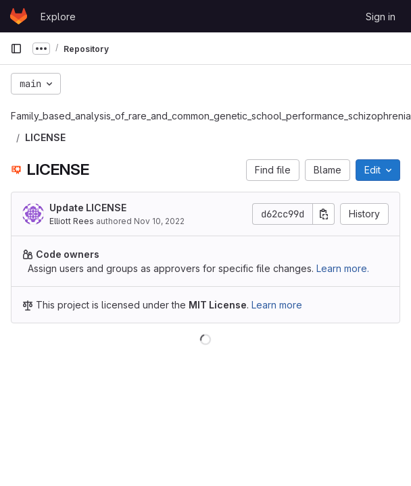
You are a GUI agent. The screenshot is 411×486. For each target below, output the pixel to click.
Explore (58, 16)
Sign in (380, 16)
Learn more (276, 304)
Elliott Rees (71, 221)
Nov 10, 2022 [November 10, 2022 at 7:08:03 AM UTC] (159, 221)
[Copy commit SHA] (324, 214)
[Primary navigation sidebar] (16, 48)
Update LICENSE (87, 207)
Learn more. (342, 268)
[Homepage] (18, 16)
